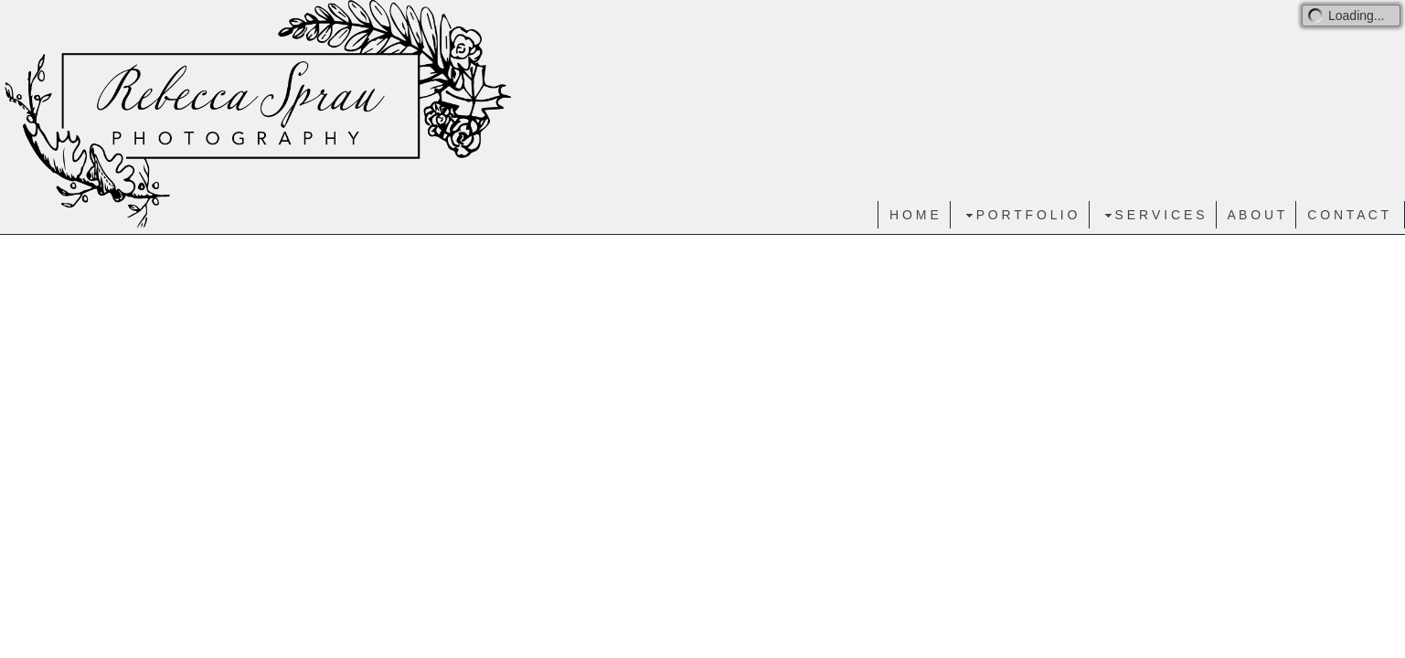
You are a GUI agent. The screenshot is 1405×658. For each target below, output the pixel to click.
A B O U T (1256, 214)
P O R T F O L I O (1020, 215)
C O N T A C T (1348, 214)
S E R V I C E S (1153, 215)
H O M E (914, 214)
